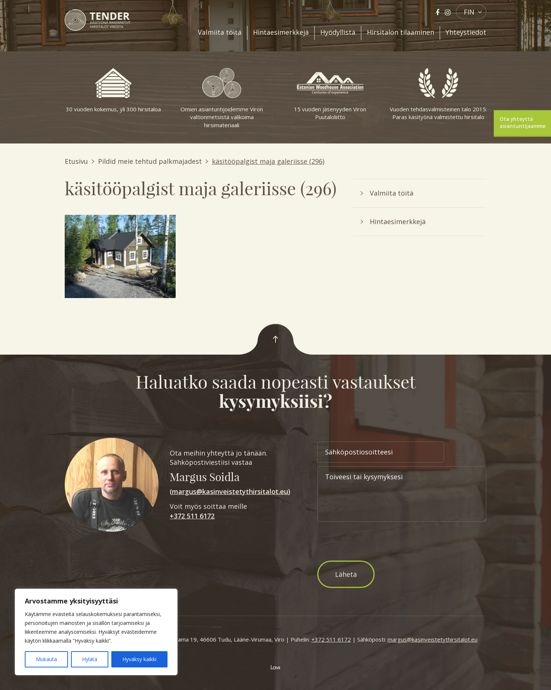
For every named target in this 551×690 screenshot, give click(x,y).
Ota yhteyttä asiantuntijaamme (522, 122)
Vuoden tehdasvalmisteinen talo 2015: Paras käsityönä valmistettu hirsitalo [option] (438, 94)
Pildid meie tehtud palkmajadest (150, 161)
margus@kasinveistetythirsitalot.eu (230, 491)
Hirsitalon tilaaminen (400, 32)
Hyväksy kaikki (139, 659)
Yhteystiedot (466, 32)
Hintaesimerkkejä (281, 32)
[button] (471, 12)
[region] (96, 632)
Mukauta (46, 659)
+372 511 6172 (192, 515)
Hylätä (89, 659)
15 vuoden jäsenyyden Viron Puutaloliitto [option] (330, 94)
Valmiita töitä (219, 32)
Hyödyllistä (337, 32)
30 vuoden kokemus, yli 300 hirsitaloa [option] (113, 90)
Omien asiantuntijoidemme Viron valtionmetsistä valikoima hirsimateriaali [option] (221, 98)
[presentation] (373, 542)
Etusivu (76, 161)
